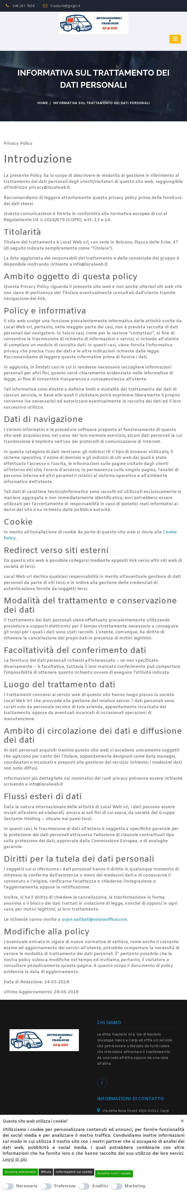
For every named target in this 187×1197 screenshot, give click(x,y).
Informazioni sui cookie (74, 1172)
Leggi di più (15, 1159)
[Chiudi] (182, 1121)
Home (42, 103)
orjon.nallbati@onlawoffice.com (94, 919)
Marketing (135, 1186)
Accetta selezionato (20, 1172)
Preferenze (64, 1186)
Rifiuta (46, 1172)
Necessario (26, 1186)
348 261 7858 (20, 5)
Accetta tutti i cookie (114, 1173)
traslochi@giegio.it (61, 5)
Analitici (100, 1186)
